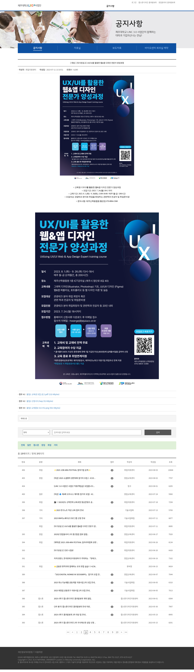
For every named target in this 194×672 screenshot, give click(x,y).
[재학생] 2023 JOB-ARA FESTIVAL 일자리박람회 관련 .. (76, 542)
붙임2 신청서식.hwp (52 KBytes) (40, 401)
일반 (29, 444)
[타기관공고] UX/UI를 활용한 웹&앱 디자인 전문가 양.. (75, 526)
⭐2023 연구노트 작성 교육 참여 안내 (69, 510)
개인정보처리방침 (25, 652)
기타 (56, 444)
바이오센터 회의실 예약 (156, 48)
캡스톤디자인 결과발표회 (147, 2)
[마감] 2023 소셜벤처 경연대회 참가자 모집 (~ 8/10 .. (74, 478)
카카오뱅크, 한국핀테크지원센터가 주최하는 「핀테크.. (75, 558)
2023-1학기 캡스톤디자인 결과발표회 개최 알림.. (73, 598)
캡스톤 (36, 444)
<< (68, 632)
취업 (49, 444)
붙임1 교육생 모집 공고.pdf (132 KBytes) (43, 394)
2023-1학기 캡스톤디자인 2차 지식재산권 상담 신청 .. (75, 622)
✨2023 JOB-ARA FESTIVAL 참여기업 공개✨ (72, 470)
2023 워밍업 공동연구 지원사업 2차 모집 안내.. (72, 590)
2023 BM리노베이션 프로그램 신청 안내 (69, 518)
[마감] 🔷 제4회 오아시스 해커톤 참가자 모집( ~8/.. (74, 494)
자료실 (77, 48)
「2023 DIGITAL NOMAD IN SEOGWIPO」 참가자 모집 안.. (77, 574)
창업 (43, 444)
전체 (23, 444)
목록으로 (24, 418)
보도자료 (116, 48)
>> (126, 632)
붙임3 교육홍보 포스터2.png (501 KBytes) (43, 408)
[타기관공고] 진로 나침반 (63, 550)
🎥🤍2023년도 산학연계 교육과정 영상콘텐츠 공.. (73, 502)
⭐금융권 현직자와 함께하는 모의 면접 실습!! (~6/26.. (75, 566)
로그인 (134, 2)
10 (117, 632)
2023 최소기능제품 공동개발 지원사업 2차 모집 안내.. (75, 582)
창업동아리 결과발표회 (167, 2)
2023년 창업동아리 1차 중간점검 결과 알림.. (71, 534)
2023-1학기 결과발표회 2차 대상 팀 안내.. (70, 614)
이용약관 (39, 652)
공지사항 (110, 6)
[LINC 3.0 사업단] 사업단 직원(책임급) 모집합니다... (74, 486)
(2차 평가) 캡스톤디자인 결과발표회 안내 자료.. (72, 606)
